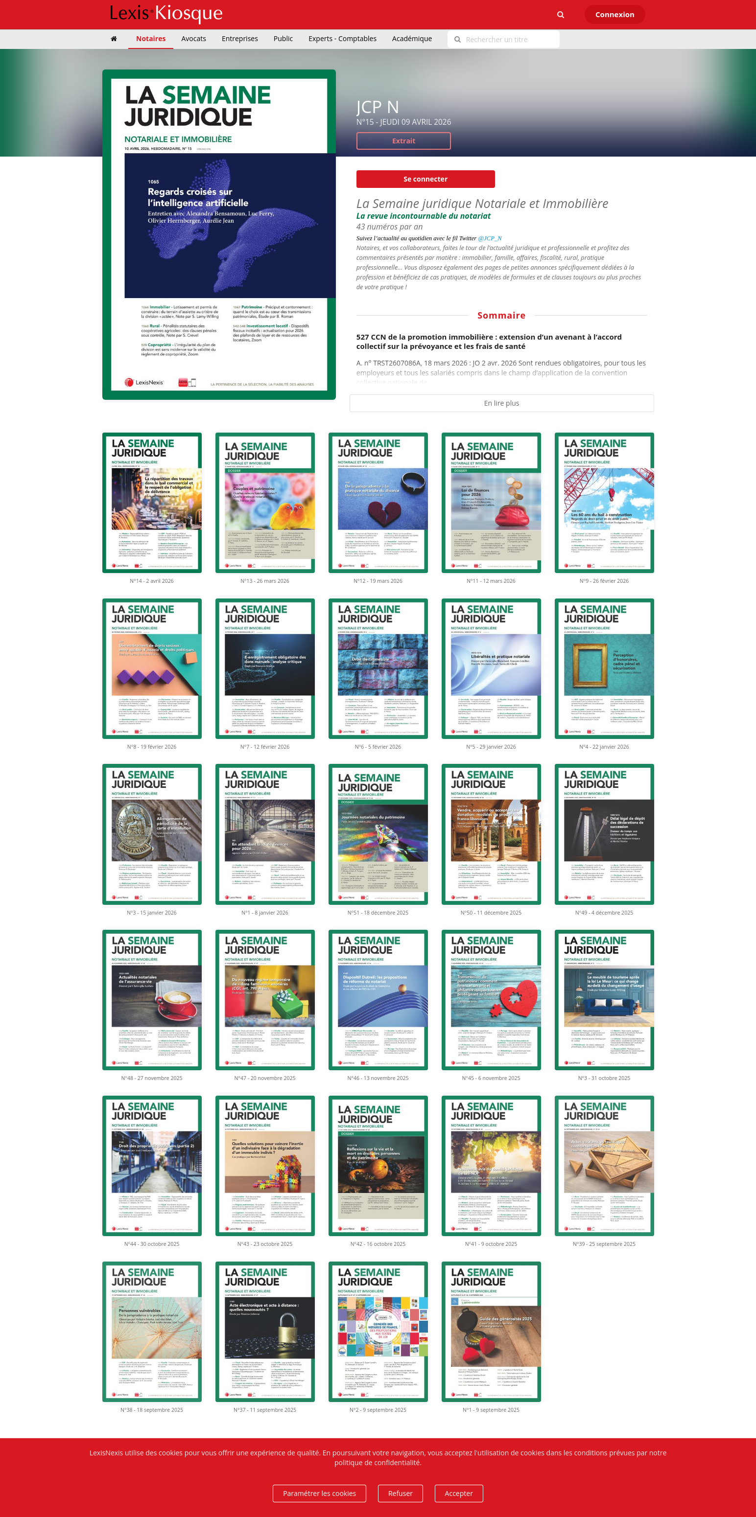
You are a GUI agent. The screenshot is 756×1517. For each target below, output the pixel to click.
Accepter (459, 1493)
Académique (412, 38)
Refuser (400, 1493)
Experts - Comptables (342, 38)
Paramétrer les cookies (319, 1493)
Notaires (150, 38)
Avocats (193, 38)
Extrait (403, 140)
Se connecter (425, 179)
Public (283, 38)
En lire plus (502, 403)
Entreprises (240, 38)
